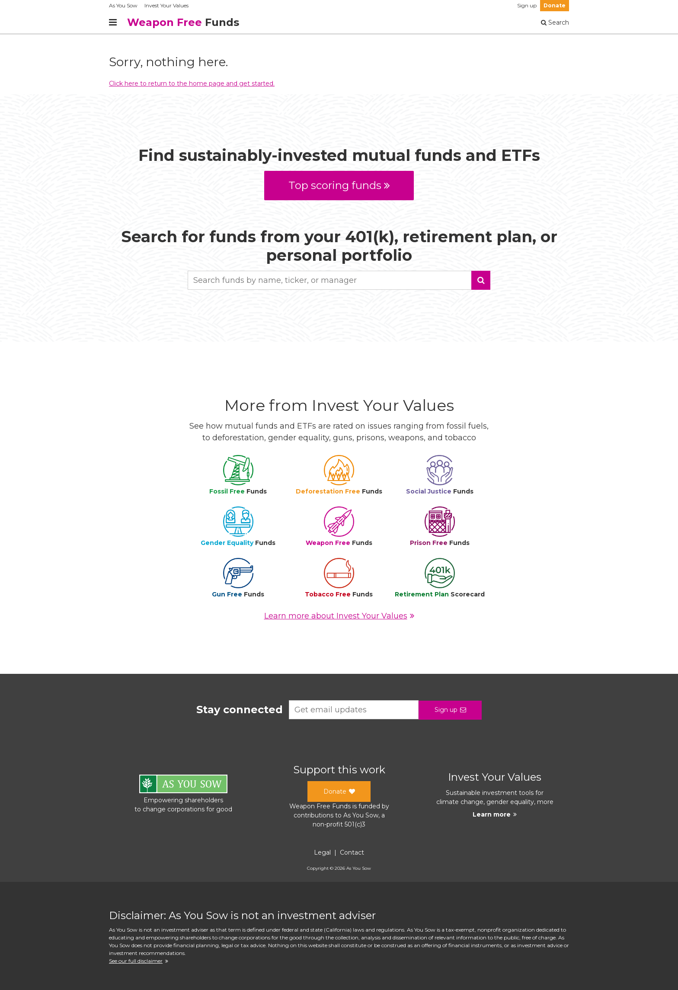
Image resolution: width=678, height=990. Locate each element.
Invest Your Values (166, 5)
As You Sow (123, 5)
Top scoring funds (339, 185)
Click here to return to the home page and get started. (192, 83)
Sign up (527, 5)
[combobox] (339, 280)
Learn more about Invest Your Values (339, 616)
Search (555, 22)
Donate (555, 5)
